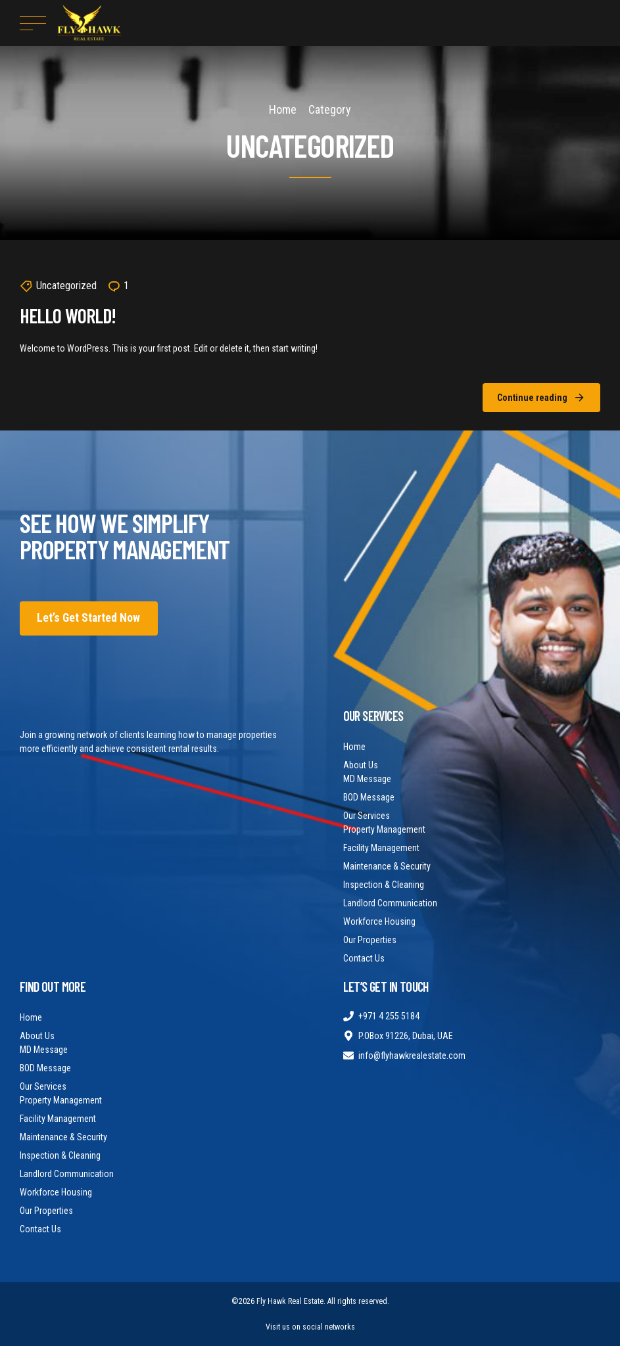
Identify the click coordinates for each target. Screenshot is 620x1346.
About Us (360, 765)
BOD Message (368, 797)
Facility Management (381, 848)
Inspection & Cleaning (383, 884)
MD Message (367, 779)
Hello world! (68, 315)
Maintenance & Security (387, 866)
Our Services (366, 815)
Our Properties (369, 940)
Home (283, 109)
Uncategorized (66, 285)
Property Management (384, 829)
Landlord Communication (390, 903)
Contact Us (364, 958)
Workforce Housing (379, 921)
